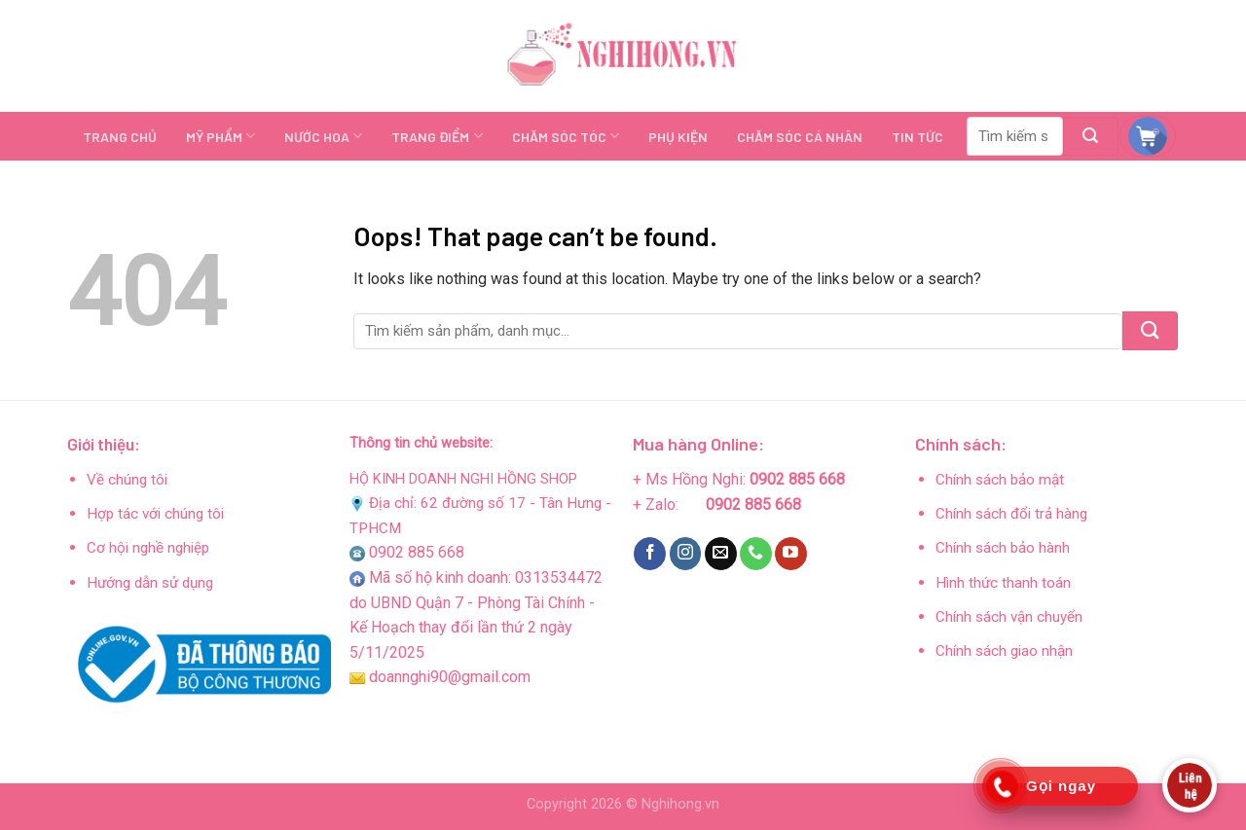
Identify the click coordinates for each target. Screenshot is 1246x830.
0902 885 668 (416, 552)
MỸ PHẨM (220, 135)
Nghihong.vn (680, 804)
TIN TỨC (917, 136)
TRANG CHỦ (120, 136)
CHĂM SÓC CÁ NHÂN (799, 136)
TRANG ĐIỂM (436, 135)
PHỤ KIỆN (678, 136)
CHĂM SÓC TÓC (565, 135)
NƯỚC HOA (323, 135)
